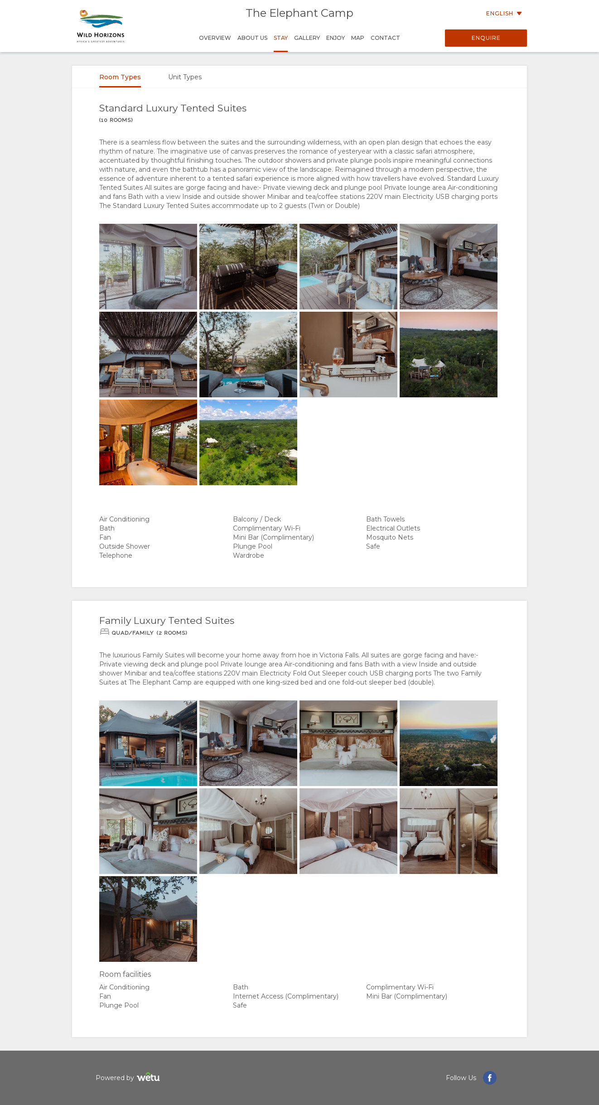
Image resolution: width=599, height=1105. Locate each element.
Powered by (129, 1078)
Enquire (486, 37)
